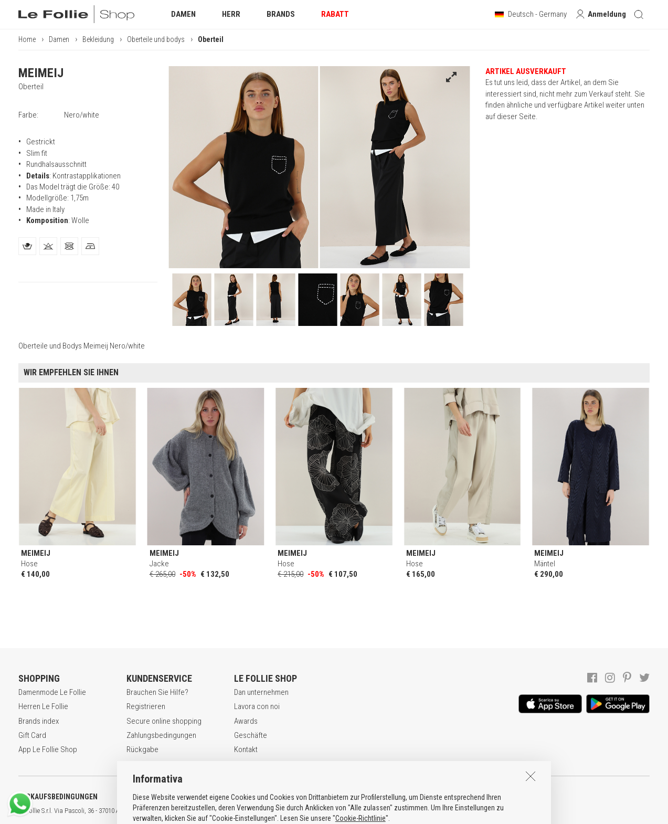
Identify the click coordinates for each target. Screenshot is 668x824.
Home (27, 39)
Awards (246, 721)
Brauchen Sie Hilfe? (157, 692)
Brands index (38, 721)
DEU (385, 811)
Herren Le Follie (43, 706)
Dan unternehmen (261, 692)
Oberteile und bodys (156, 39)
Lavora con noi (257, 706)
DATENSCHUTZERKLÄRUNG (171, 797)
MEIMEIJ (40, 73)
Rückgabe (142, 749)
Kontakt (246, 749)
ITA (360, 811)
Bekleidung (98, 39)
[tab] (27, 246)
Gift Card (32, 735)
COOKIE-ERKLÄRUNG (277, 797)
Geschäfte (250, 735)
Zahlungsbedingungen (161, 735)
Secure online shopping (164, 721)
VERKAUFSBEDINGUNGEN (58, 797)
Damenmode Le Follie (52, 692)
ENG (372, 811)
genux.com (336, 811)
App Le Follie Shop (47, 749)
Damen (59, 39)
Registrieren (145, 706)
